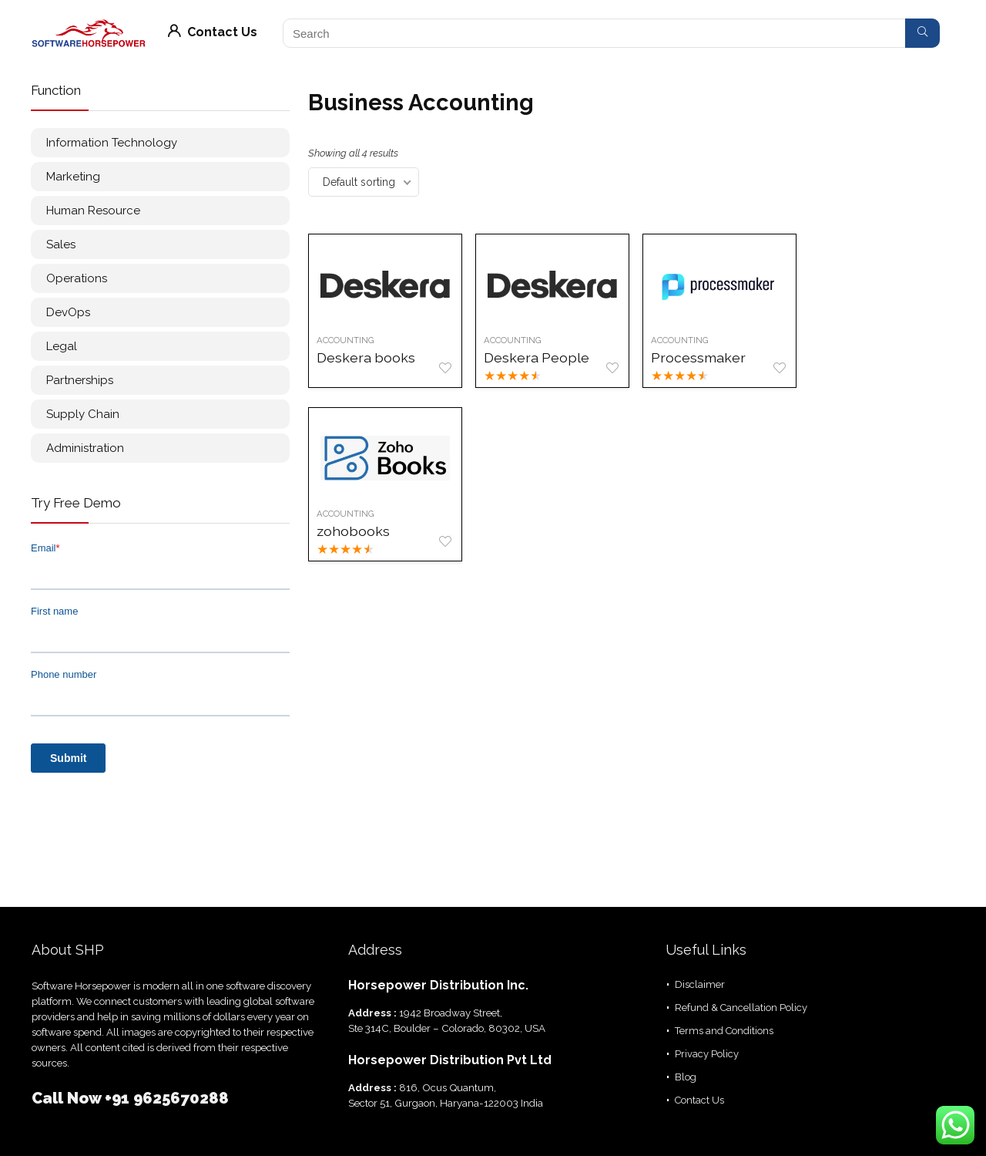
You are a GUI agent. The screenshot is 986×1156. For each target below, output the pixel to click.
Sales (60, 244)
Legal (61, 346)
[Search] (922, 33)
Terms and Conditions (724, 1030)
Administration (85, 448)
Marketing (73, 177)
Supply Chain (82, 414)
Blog (685, 1077)
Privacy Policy (707, 1054)
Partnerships (79, 380)
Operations (76, 278)
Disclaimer (700, 984)
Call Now (68, 1098)
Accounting (345, 340)
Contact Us (212, 32)
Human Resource (93, 210)
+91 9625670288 (167, 1098)
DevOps (68, 312)
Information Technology (111, 143)
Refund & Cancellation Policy (741, 1007)
